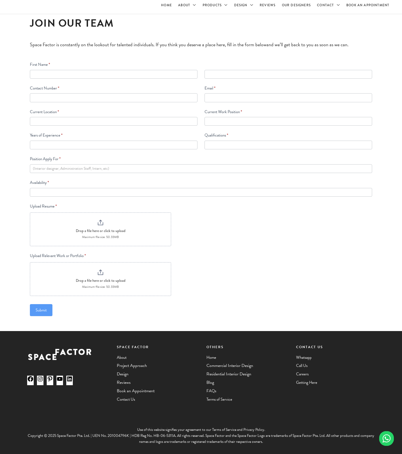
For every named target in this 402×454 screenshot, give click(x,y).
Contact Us (126, 399)
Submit (41, 310)
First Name (40, 64)
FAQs (211, 391)
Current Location (44, 112)
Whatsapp (304, 357)
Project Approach (132, 365)
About (122, 357)
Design (122, 374)
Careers (302, 374)
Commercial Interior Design (229, 365)
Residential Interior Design (228, 374)
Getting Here (306, 382)
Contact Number (44, 88)
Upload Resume (43, 206)
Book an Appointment (136, 391)
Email (210, 88)
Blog (210, 382)
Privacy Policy (253, 430)
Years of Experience (46, 135)
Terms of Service (219, 399)
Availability (39, 183)
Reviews (124, 382)
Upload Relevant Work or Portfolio (58, 256)
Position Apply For (45, 159)
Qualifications (216, 135)
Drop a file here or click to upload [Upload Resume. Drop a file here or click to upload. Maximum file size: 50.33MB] (100, 230)
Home (211, 357)
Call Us (301, 366)
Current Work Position (223, 112)
